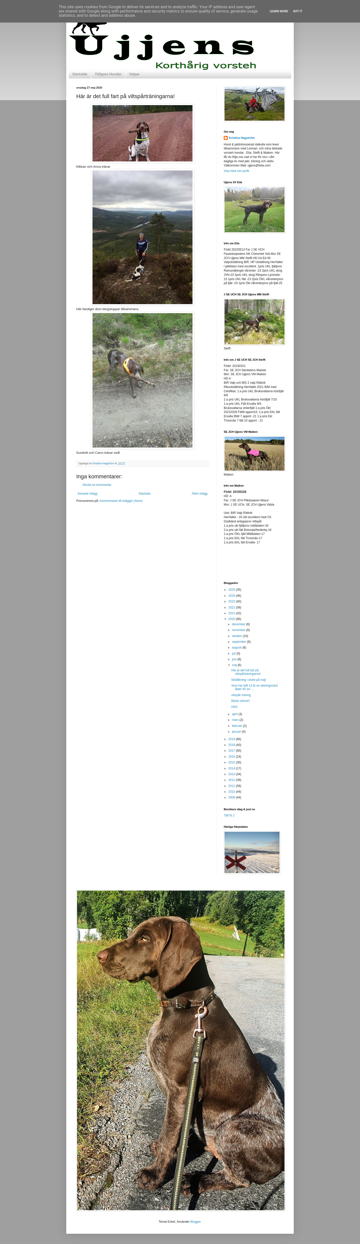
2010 (232, 791)
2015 (232, 762)
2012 (232, 780)
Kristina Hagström (242, 138)
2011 (232, 786)
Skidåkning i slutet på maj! (248, 680)
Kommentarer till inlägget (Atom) (121, 501)
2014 (232, 768)
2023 (232, 601)
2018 (232, 745)
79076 (228, 815)
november (239, 630)
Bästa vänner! (240, 701)
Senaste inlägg (87, 493)
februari (237, 726)
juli (234, 653)
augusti (237, 647)
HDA (234, 707)
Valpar (134, 74)
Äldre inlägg (200, 493)
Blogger (195, 1221)
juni (235, 659)
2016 (232, 756)
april (235, 714)
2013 (232, 774)
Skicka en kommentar (96, 485)
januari (237, 731)
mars (236, 720)
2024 (232, 595)
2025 (232, 589)
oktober (237, 636)
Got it (297, 11)
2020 (232, 619)
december (239, 624)
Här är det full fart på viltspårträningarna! (245, 672)
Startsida (79, 74)
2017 (232, 750)
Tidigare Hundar (108, 74)
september (239, 642)
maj (235, 665)
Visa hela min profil (236, 171)
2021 (232, 613)
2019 (232, 739)
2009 (232, 797)
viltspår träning (241, 695)
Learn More (279, 11)
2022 (232, 607)
